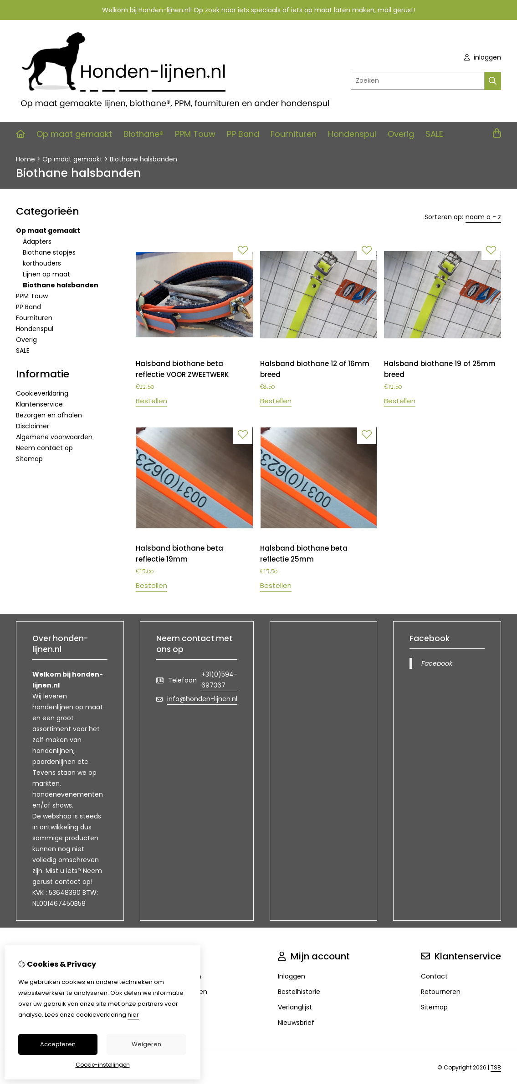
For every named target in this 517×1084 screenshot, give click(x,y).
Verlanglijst (295, 1007)
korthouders (42, 263)
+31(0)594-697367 (219, 680)
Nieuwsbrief (296, 1022)
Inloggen (291, 976)
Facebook (436, 663)
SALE (434, 134)
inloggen (482, 57)
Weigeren (146, 1044)
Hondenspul (352, 134)
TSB (496, 1067)
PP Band (243, 134)
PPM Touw (195, 134)
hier (133, 1014)
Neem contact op (44, 447)
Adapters (37, 241)
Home (25, 159)
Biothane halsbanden (143, 159)
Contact (434, 976)
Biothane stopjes (49, 252)
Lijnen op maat (46, 274)
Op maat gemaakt (74, 134)
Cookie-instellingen (103, 1065)
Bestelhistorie (299, 991)
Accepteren (58, 1044)
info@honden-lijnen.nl (202, 698)
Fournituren (294, 134)
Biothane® (143, 134)
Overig (401, 134)
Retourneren (441, 991)
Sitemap (29, 458)
